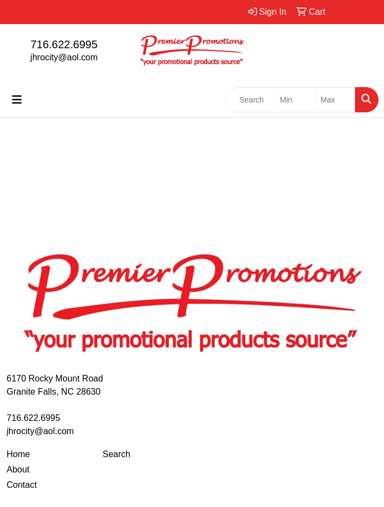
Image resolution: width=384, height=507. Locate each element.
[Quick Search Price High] (335, 99)
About (18, 469)
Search (116, 454)
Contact (22, 484)
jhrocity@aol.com (64, 57)
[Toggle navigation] (16, 99)
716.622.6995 (64, 44)
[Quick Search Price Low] (294, 99)
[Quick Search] (249, 99)
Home (18, 454)
